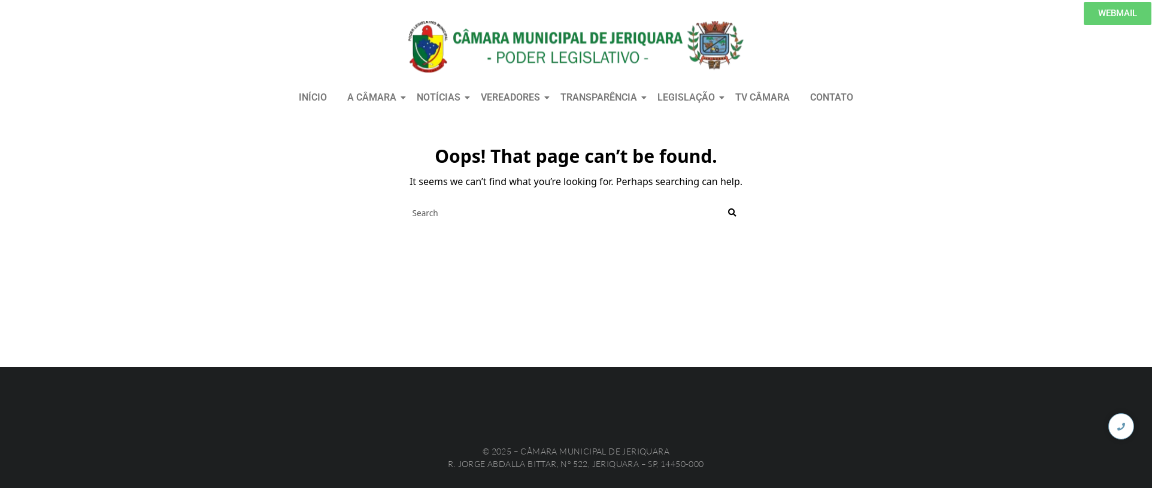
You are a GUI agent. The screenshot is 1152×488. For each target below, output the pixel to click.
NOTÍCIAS (441, 97)
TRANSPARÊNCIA (600, 97)
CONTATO (831, 97)
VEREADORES (512, 97)
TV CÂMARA (762, 97)
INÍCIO (313, 97)
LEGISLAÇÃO (688, 97)
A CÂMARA (374, 97)
